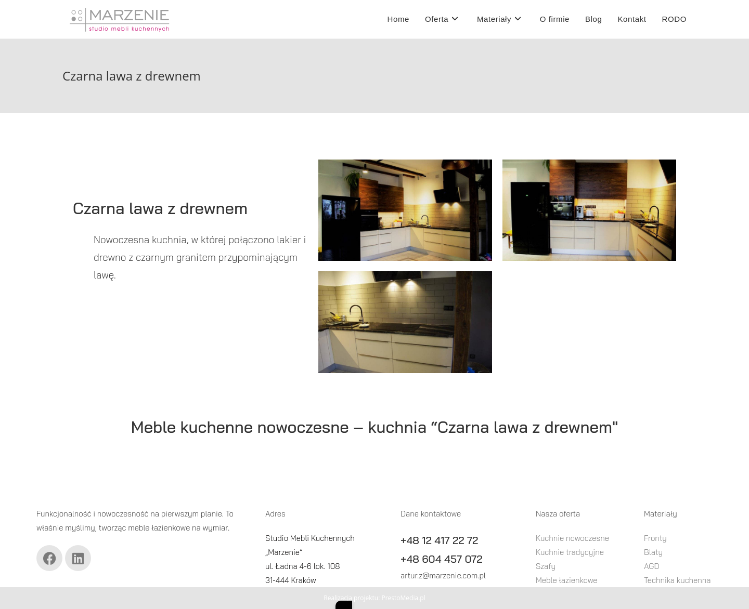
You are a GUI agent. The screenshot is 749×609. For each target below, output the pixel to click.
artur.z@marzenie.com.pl (443, 575)
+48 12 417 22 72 (439, 540)
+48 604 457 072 (441, 558)
